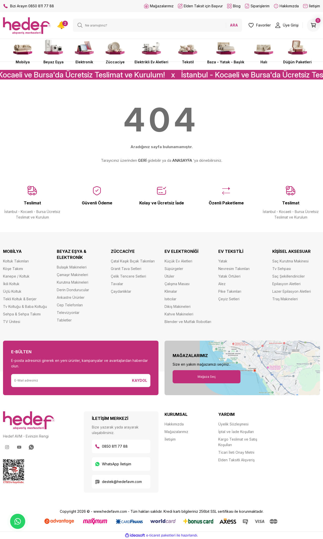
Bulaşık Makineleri (72, 267)
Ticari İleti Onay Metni (236, 452)
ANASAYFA (182, 160)
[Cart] (313, 25)
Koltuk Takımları (16, 261)
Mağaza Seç (207, 377)
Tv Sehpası (281, 268)
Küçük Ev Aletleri (178, 261)
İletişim (170, 439)
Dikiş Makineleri (178, 306)
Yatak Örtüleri (229, 276)
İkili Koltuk (11, 284)
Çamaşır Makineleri (72, 275)
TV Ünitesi (11, 321)
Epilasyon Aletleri (286, 284)
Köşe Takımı (13, 268)
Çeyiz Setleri (228, 299)
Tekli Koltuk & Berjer (20, 299)
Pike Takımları (229, 291)
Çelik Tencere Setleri (128, 276)
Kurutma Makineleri (72, 282)
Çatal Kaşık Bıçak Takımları (133, 261)
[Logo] (27, 26)
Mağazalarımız (176, 431)
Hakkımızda (174, 424)
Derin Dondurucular (73, 290)
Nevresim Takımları (234, 268)
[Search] (157, 25)
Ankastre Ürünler (71, 297)
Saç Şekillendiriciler (288, 276)
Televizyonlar (68, 312)
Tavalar (117, 284)
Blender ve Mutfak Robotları (188, 321)
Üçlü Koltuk (12, 291)
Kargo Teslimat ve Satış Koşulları (237, 442)
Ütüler (169, 276)
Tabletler (64, 320)
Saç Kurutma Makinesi (290, 261)
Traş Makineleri (285, 299)
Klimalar (171, 291)
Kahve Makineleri (179, 314)
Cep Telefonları (70, 305)
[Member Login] (287, 25)
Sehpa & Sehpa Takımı (22, 314)
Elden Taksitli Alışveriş (236, 460)
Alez (222, 284)
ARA (234, 25)
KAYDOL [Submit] (139, 380)
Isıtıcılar (170, 299)
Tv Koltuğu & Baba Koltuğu (25, 306)
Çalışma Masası (177, 284)
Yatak (222, 261)
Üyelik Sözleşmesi (233, 424)
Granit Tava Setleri (126, 268)
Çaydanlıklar (121, 291)
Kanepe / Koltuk (16, 276)
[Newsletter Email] (70, 380)
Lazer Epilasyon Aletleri (291, 291)
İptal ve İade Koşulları (236, 431)
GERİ (142, 160)
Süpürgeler (174, 268)
